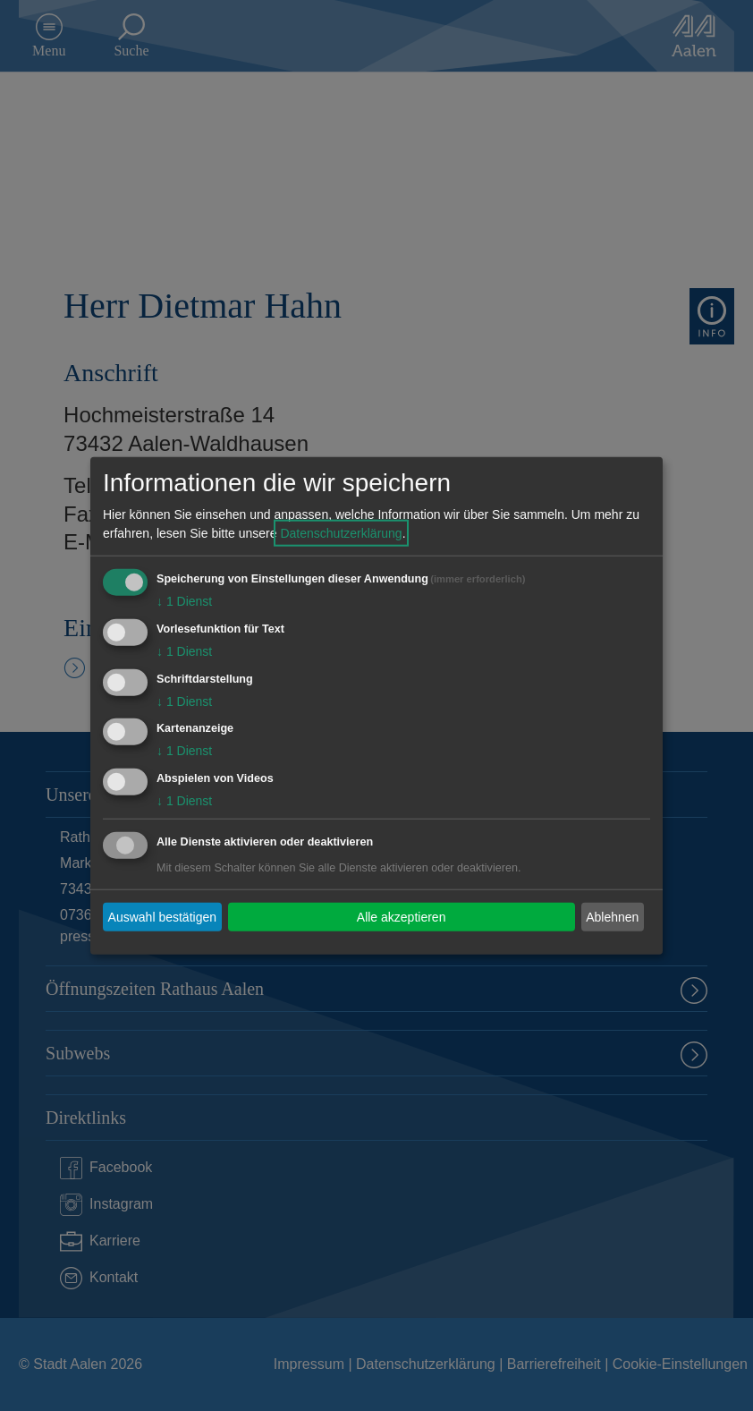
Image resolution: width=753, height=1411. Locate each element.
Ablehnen (612, 916)
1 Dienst (184, 601)
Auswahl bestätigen (162, 916)
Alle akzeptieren (401, 916)
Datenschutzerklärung (341, 533)
